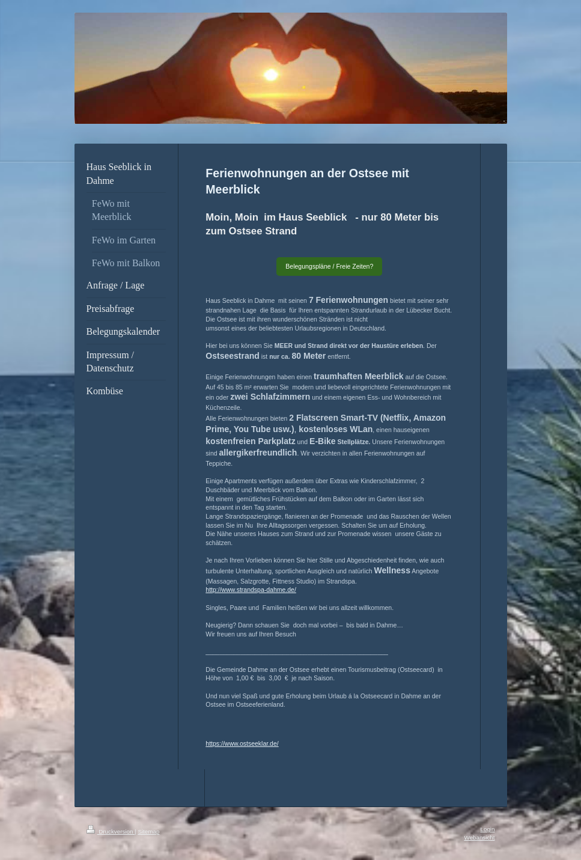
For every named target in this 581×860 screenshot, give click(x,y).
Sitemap (148, 831)
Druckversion (111, 831)
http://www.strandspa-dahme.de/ (250, 589)
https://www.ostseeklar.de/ (241, 743)
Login (488, 829)
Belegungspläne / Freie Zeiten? (329, 266)
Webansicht (479, 837)
